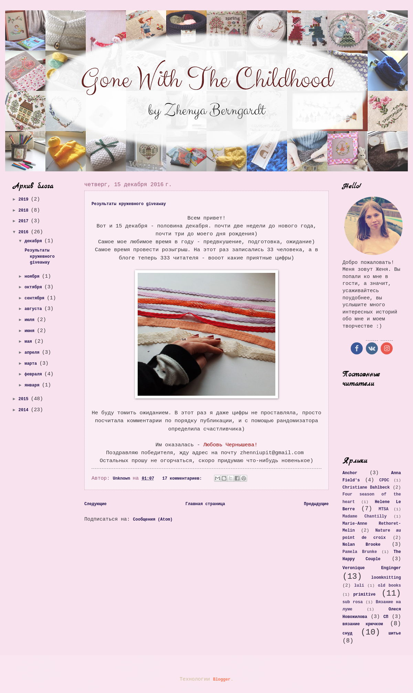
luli (359, 585)
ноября (33, 276)
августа (34, 309)
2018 (25, 210)
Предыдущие (316, 504)
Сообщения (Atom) (152, 519)
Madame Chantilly (364, 516)
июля (30, 320)
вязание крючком (362, 624)
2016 (25, 232)
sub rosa (352, 602)
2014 (25, 410)
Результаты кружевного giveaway (129, 204)
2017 (25, 221)
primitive (364, 594)
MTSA (384, 509)
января (33, 385)
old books (389, 585)
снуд (347, 633)
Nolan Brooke (361, 544)
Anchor (349, 473)
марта (31, 363)
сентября (35, 298)
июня (30, 331)
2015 (25, 399)
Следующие (95, 504)
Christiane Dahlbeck (366, 487)
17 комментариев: (183, 478)
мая (29, 341)
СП (385, 617)
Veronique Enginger (371, 568)
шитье (395, 633)
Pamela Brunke (359, 552)
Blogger (221, 679)
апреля (33, 352)
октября (34, 287)
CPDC (384, 480)
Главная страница (205, 504)
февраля (34, 374)
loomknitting (386, 577)
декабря (34, 241)
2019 (25, 199)
